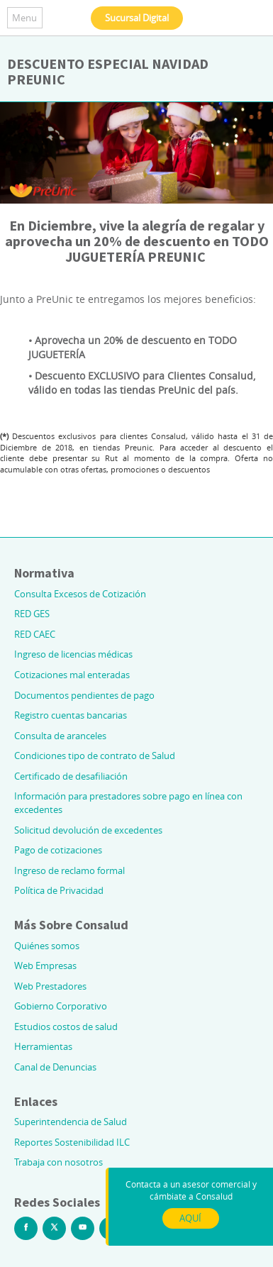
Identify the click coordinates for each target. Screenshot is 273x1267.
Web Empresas (45, 965)
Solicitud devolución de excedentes (88, 830)
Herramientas (43, 1046)
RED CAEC (34, 634)
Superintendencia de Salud (70, 1121)
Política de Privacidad (59, 890)
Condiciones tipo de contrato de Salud (94, 755)
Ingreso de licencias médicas (73, 654)
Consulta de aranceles (60, 735)
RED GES (32, 613)
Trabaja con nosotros (58, 1162)
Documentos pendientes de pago (84, 695)
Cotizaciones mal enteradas (72, 674)
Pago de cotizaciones (58, 849)
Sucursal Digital (137, 17)
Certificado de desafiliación (71, 776)
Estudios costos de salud (66, 1026)
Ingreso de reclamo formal (69, 870)
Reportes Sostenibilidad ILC (72, 1142)
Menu (24, 17)
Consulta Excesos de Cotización (80, 593)
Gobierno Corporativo (60, 1006)
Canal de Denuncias (55, 1067)
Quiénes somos (46, 945)
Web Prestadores (50, 986)
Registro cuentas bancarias (70, 715)
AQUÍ (190, 1218)
